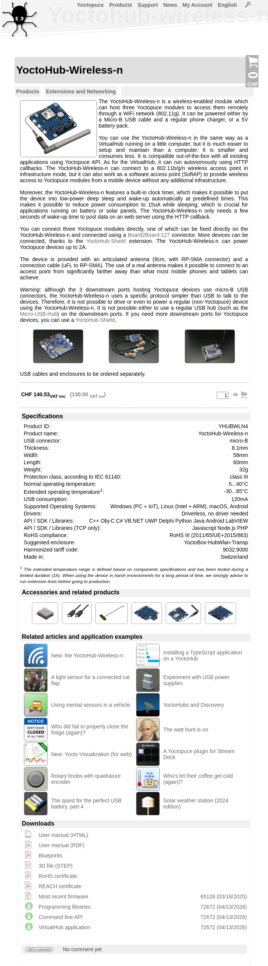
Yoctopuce (90, 5)
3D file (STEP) (56, 866)
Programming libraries (65, 907)
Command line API (61, 917)
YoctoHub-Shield (106, 241)
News (170, 5)
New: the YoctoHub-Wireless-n (87, 655)
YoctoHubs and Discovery (193, 705)
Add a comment (39, 950)
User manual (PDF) (62, 845)
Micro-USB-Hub (38, 314)
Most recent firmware (64, 897)
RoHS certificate (58, 876)
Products (120, 5)
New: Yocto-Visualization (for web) (91, 754)
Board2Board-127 (149, 235)
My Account (197, 5)
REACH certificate (60, 886)
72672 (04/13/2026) (223, 907)
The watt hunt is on (185, 729)
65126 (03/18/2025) (223, 897)
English (227, 5)
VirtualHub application (64, 927)
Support (148, 5)
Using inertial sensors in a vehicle (90, 705)
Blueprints (50, 856)
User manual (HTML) (64, 835)
